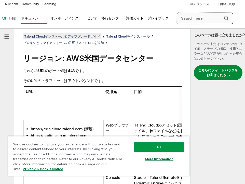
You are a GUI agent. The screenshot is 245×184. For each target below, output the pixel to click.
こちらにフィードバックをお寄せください (218, 72)
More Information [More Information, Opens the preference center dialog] (159, 159)
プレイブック (158, 18)
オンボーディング (64, 18)
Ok (159, 147)
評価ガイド (135, 18)
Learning (49, 4)
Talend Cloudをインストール (127, 36)
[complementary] (218, 106)
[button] (226, 18)
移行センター (111, 18)
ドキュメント (31, 18)
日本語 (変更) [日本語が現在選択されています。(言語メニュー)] (227, 4)
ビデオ (92, 18)
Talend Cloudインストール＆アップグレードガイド (62, 36)
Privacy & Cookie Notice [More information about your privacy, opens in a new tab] (43, 169)
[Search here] (205, 18)
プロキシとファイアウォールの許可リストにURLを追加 (63, 43)
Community (30, 4)
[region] (98, 156)
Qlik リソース (199, 4)
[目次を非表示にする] (6, 36)
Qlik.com (11, 4)
